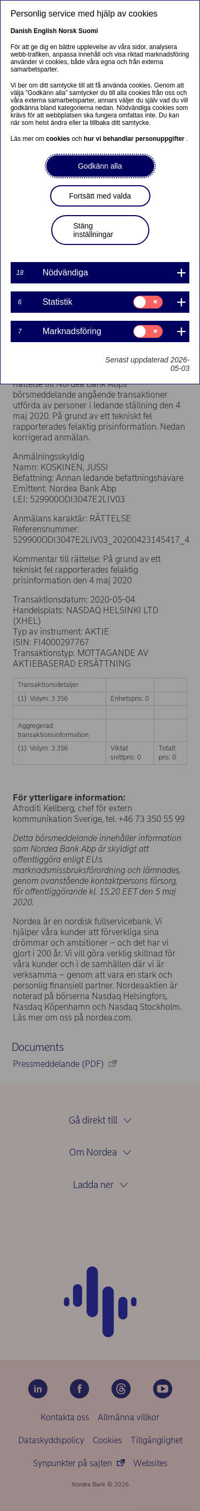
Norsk (68, 31)
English (45, 31)
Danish (21, 31)
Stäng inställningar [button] (94, 230)
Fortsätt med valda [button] (100, 196)
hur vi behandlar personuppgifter (135, 139)
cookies (58, 139)
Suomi (88, 31)
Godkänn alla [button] (100, 166)
